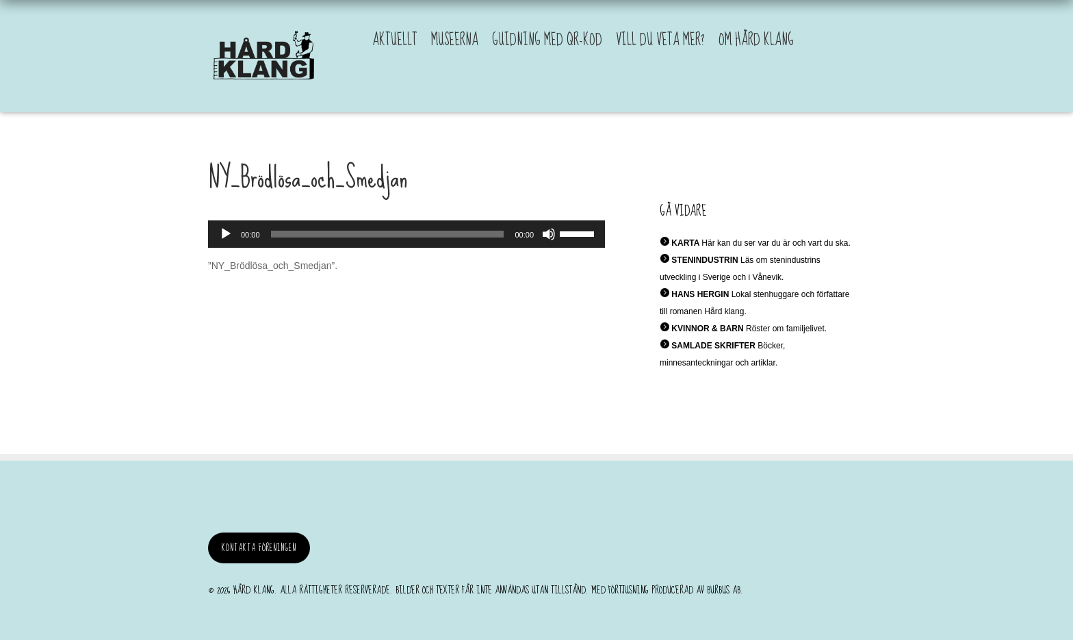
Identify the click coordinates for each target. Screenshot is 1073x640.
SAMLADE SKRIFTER (713, 345)
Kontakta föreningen (259, 548)
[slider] (387, 234)
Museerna (454, 40)
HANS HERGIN (700, 294)
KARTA (685, 243)
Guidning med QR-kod (547, 40)
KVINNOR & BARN (707, 328)
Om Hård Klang (756, 40)
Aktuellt (394, 40)
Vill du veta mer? (660, 40)
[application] (406, 234)
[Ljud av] (549, 234)
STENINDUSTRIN (704, 260)
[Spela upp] (226, 234)
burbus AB (723, 590)
